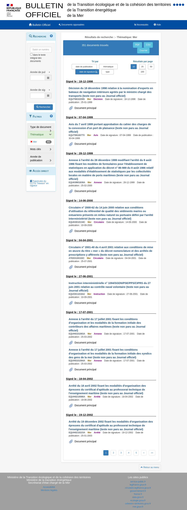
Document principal (85, 108)
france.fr (138, 494)
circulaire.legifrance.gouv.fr (138, 488)
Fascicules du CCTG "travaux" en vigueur (39, 183)
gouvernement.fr (138, 491)
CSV (148, 45)
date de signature (87, 72)
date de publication (84, 67)
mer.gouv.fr (138, 506)
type (108, 72)
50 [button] (151, 67)
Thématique (37, 134)
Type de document (40, 127)
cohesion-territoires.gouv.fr (138, 503)
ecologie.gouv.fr (138, 500)
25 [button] (142, 67)
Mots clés (35, 149)
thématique (108, 67)
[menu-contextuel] (31, 54)
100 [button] (142, 72)
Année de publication (36, 158)
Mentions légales (49, 490)
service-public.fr (138, 481)
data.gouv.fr (138, 497)
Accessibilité (49, 487)
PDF (137, 45)
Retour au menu (150, 467)
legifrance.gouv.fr (138, 484)
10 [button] (134, 67)
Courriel (143, 50)
